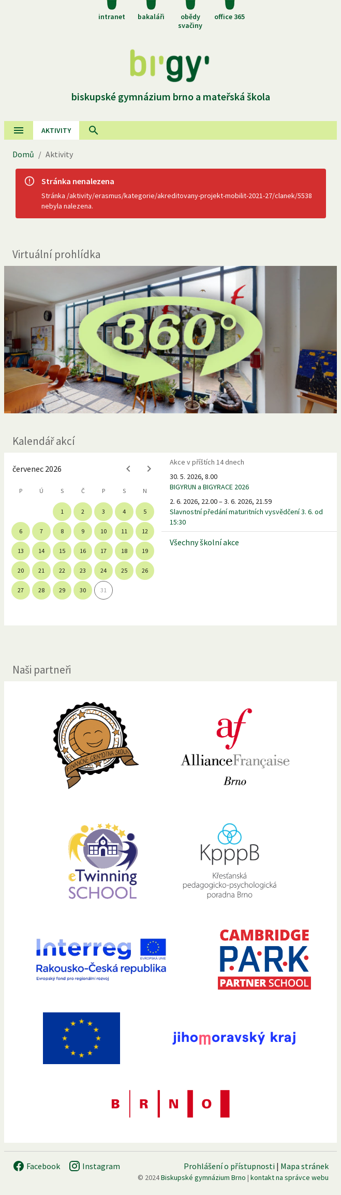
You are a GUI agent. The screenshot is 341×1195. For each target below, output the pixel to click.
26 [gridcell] (145, 570)
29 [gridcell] (62, 590)
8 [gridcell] (62, 531)
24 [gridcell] (103, 570)
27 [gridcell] (21, 590)
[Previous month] (128, 468)
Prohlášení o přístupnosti (229, 1166)
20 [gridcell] (21, 570)
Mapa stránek (304, 1166)
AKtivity (56, 130)
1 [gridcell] (62, 511)
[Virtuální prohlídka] (170, 339)
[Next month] (149, 468)
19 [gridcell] (145, 551)
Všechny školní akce (204, 542)
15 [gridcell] (62, 551)
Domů (23, 154)
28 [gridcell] (41, 590)
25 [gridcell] (124, 570)
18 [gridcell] (124, 551)
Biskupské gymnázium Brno (203, 1177)
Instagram (94, 1166)
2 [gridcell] (82, 511)
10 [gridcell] (103, 531)
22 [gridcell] (62, 570)
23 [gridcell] (83, 570)
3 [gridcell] (103, 511)
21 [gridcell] (41, 570)
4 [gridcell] (124, 511)
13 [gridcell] (21, 551)
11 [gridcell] (124, 531)
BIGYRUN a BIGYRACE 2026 (209, 486)
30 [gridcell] (83, 590)
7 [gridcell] (41, 531)
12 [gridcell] (145, 531)
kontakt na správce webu (289, 1177)
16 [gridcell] (83, 551)
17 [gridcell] (103, 551)
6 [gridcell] (20, 531)
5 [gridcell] (144, 511)
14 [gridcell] (41, 551)
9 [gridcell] (82, 531)
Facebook (36, 1166)
